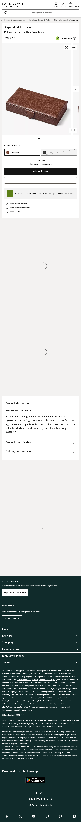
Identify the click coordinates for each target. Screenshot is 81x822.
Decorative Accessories (14, 20)
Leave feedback (12, 618)
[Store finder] (56, 4)
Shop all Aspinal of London (66, 20)
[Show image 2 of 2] (75, 89)
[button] (77, 4)
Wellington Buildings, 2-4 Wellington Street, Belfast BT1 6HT (27, 701)
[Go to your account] (63, 4)
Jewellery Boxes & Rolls (39, 20)
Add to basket (40, 171)
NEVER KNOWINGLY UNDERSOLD (40, 799)
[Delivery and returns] (40, 452)
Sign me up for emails (15, 592)
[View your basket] (70, 4)
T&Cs (44, 726)
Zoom (70, 47)
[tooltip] (74, 38)
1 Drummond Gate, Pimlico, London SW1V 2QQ (36, 680)
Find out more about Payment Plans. (17, 710)
